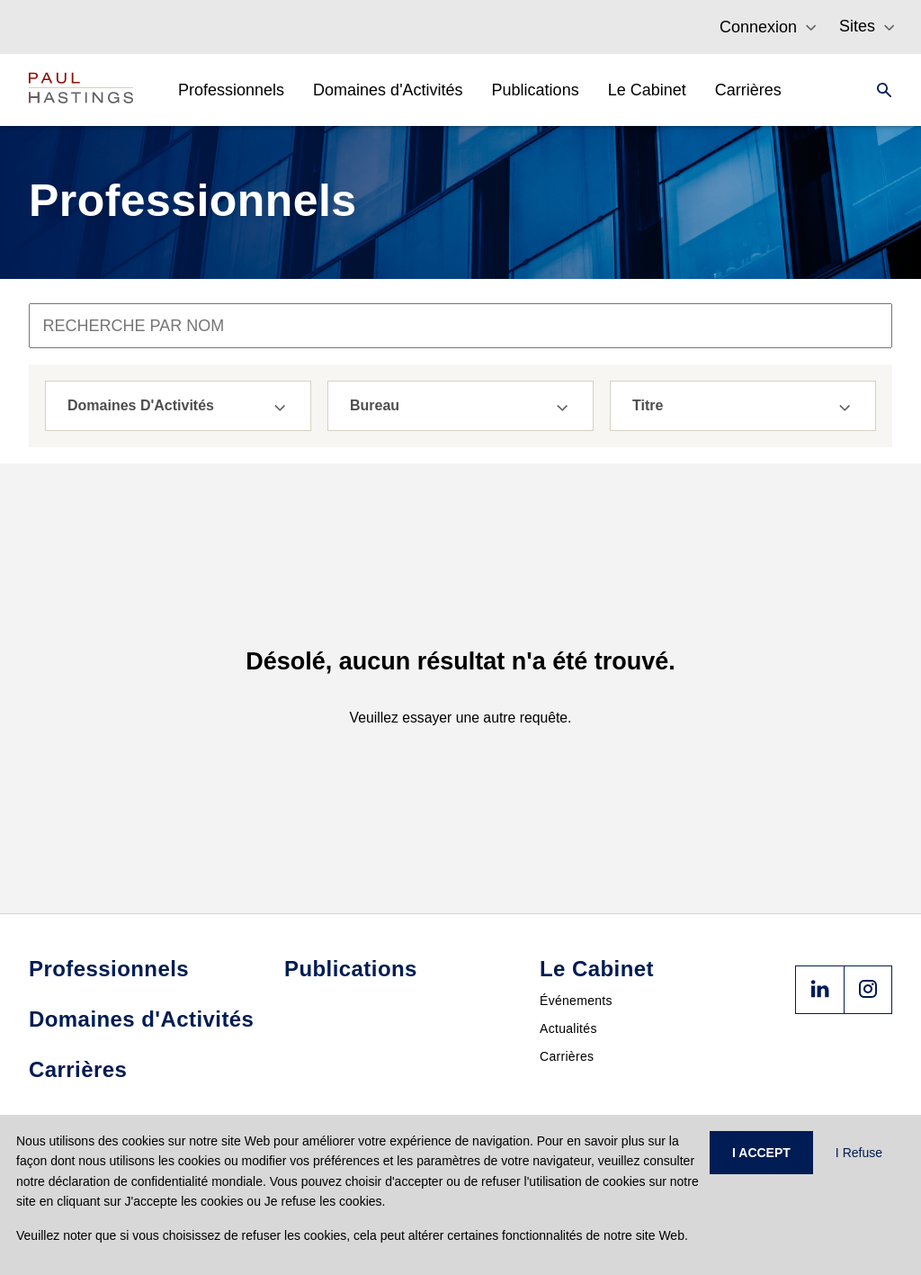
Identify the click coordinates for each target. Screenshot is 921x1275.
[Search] (878, 90)
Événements (576, 1000)
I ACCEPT (761, 1152)
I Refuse (859, 1152)
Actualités (568, 1028)
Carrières (567, 1056)
